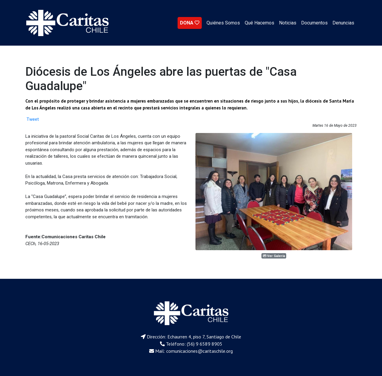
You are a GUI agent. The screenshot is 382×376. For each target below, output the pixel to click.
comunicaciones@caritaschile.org (199, 351)
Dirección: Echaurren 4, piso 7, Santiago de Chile (194, 337)
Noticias (287, 23)
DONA (189, 23)
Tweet (33, 119)
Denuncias (343, 23)
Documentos (314, 23)
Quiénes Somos (223, 23)
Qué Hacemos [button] (259, 23)
